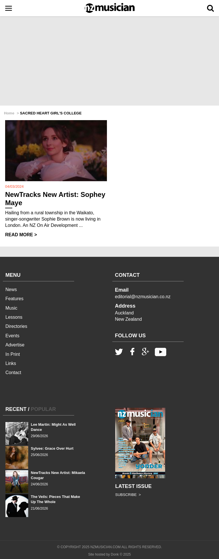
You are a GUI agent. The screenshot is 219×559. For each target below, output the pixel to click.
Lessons (14, 317)
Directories (16, 326)
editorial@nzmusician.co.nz (143, 296)
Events (12, 335)
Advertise (15, 344)
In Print (12, 354)
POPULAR (43, 409)
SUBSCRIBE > (128, 495)
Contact (13, 372)
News (11, 289)
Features (14, 298)
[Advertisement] (109, 61)
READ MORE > (21, 234)
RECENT (16, 409)
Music (11, 308)
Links (10, 363)
